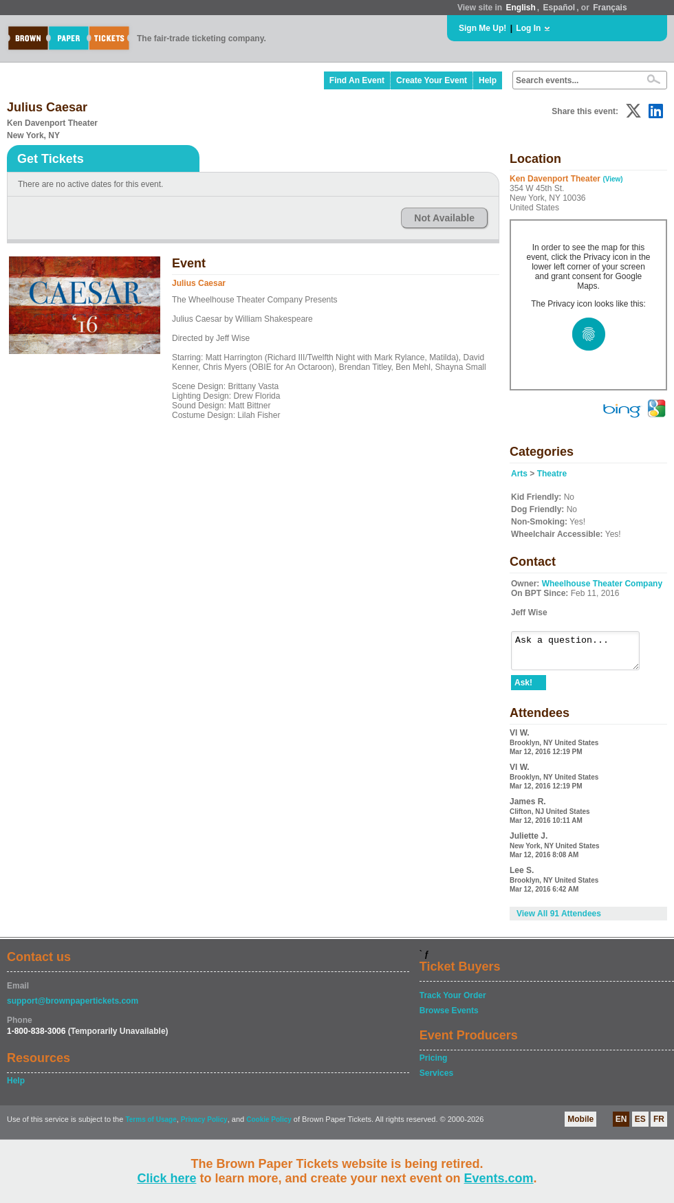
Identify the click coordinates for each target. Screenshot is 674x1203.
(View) (612, 179)
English (520, 7)
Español (559, 7)
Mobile (580, 1125)
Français (610, 7)
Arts (519, 473)
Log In (528, 28)
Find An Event (356, 80)
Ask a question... (582, 653)
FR (658, 1125)
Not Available (444, 217)
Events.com (499, 1178)
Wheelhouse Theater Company (602, 583)
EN (621, 1125)
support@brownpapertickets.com (72, 1007)
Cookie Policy (269, 1125)
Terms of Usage (150, 1125)
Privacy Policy (204, 1125)
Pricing (434, 1064)
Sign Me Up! (482, 28)
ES (640, 1125)
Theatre (552, 473)
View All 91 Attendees (559, 920)
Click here (166, 1178)
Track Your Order (453, 1001)
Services (436, 1079)
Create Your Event (431, 80)
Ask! (523, 689)
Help (488, 80)
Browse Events (449, 1017)
